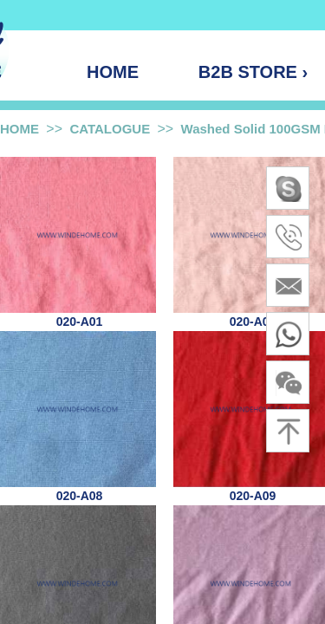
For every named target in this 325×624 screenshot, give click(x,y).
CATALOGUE (109, 128)
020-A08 (79, 496)
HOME (19, 128)
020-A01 (79, 321)
